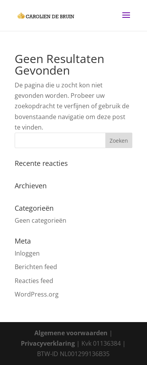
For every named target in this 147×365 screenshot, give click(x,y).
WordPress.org (37, 294)
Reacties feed (34, 280)
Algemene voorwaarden (71, 333)
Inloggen (27, 253)
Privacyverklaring (48, 343)
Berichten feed (36, 267)
